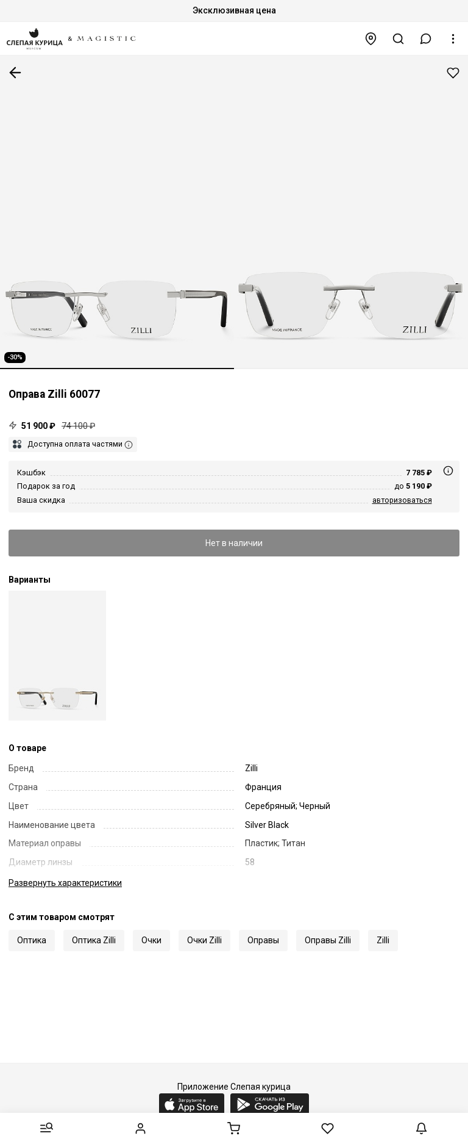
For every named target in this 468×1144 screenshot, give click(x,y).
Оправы (263, 940)
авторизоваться (402, 500)
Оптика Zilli (94, 940)
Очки (151, 940)
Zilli (383, 940)
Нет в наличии (234, 543)
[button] (426, 39)
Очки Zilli (204, 940)
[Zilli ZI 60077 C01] (57, 656)
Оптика (31, 940)
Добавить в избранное (453, 73)
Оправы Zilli (328, 940)
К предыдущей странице (15, 72)
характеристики (65, 883)
